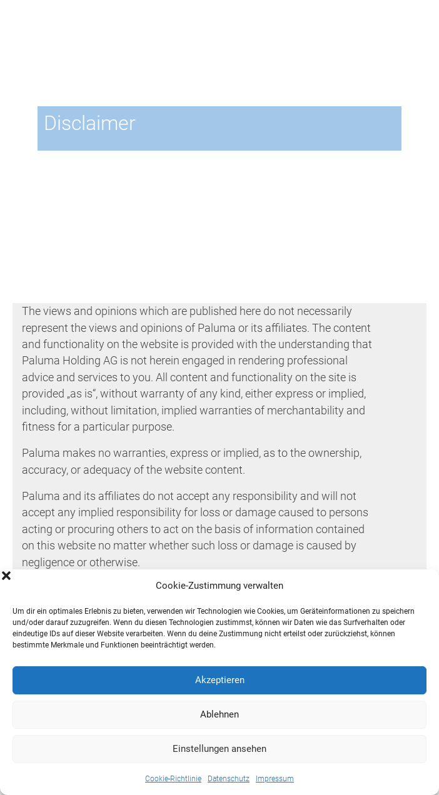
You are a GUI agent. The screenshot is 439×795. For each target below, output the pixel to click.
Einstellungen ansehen (219, 748)
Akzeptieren (220, 680)
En (411, 26)
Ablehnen (219, 714)
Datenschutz (229, 778)
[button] (420, 585)
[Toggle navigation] (409, 49)
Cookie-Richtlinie (173, 778)
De (392, 26)
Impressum (275, 778)
